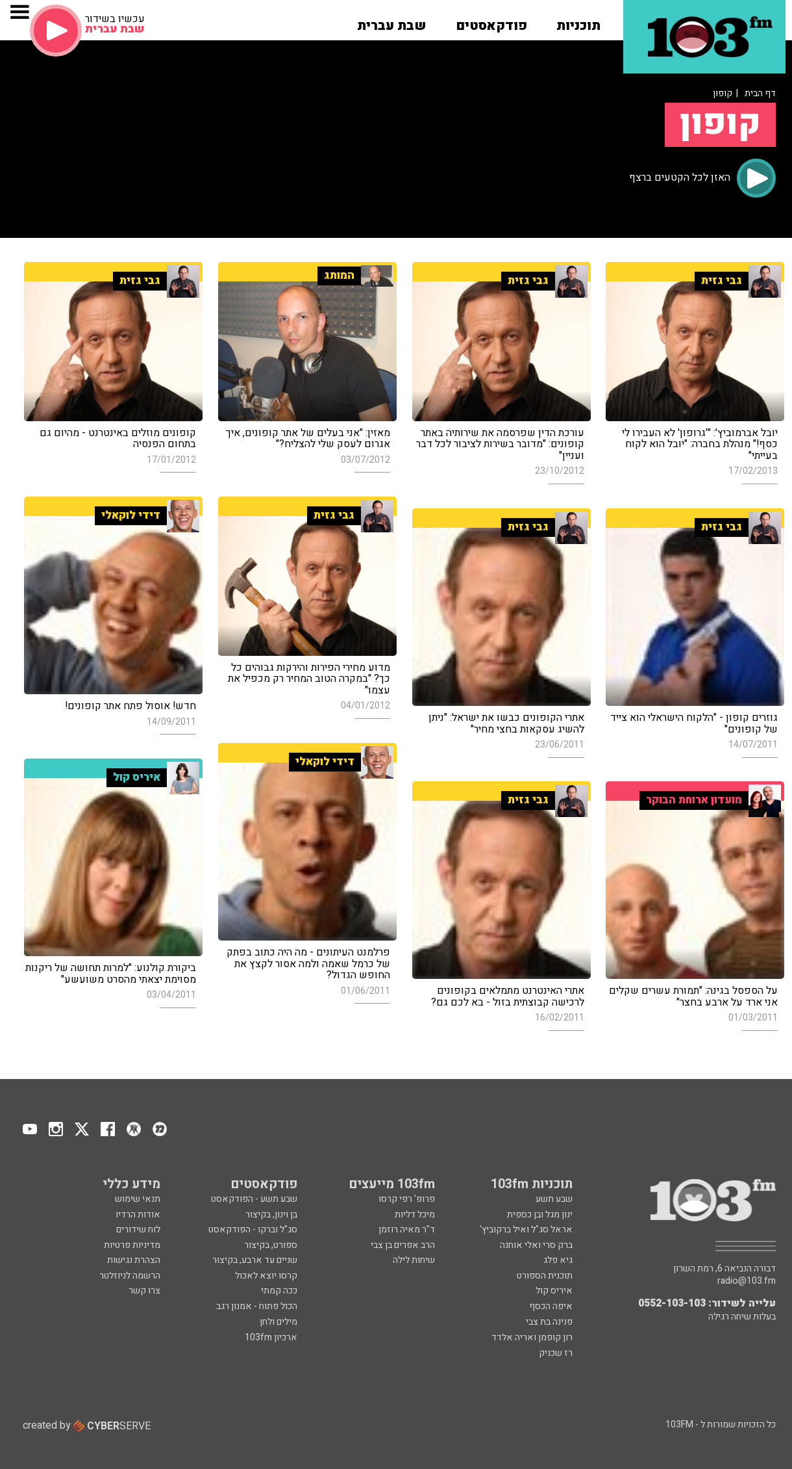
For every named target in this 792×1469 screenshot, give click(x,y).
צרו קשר (144, 1290)
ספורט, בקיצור (270, 1245)
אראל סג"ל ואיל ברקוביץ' (526, 1229)
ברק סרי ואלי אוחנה (536, 1245)
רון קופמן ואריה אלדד (532, 1337)
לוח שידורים (138, 1229)
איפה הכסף (551, 1306)
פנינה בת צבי (549, 1322)
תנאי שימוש (137, 1199)
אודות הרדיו (138, 1214)
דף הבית (760, 93)
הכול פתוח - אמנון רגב (256, 1306)
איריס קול (554, 1290)
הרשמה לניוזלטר (129, 1275)
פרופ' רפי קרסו (406, 1199)
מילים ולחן (278, 1322)
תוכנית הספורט (545, 1275)
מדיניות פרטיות (132, 1245)
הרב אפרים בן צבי (403, 1245)
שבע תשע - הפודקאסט (254, 1199)
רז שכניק (556, 1353)
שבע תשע (554, 1199)
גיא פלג (558, 1260)
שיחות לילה (414, 1260)
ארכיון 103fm (271, 1337)
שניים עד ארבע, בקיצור (254, 1260)
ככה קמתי (279, 1290)
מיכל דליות (415, 1214)
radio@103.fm (746, 1281)
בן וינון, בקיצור (271, 1214)
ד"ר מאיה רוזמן (406, 1229)
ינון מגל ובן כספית (540, 1214)
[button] (578, 21)
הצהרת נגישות (133, 1260)
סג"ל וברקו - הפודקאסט (252, 1229)
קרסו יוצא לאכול (266, 1275)
